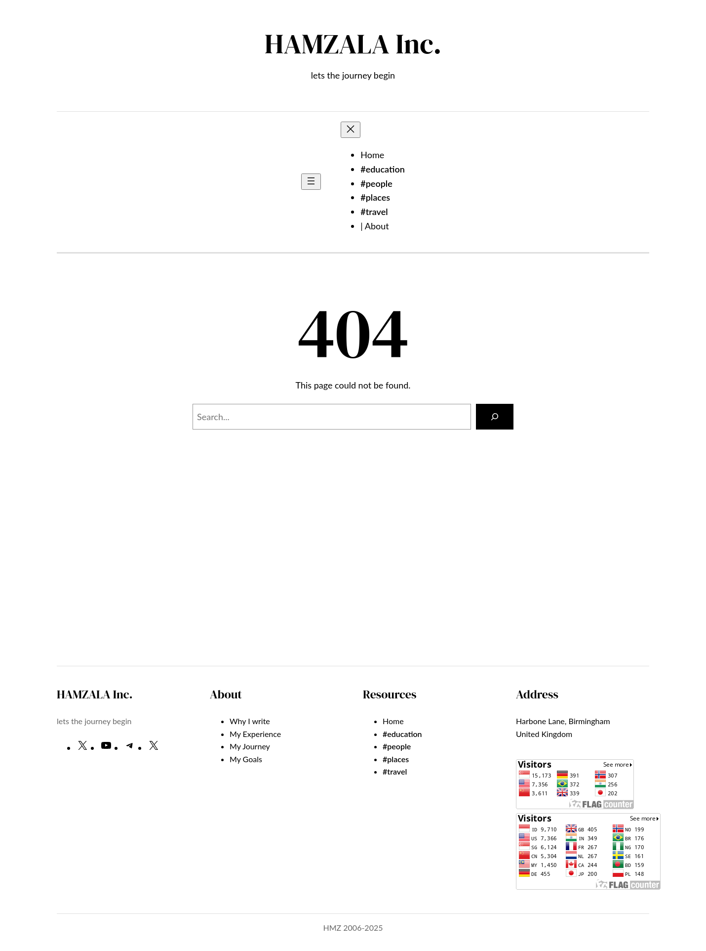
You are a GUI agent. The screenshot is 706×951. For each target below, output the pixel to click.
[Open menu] (311, 181)
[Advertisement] (353, 577)
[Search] (494, 417)
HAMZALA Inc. (353, 44)
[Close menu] (350, 130)
